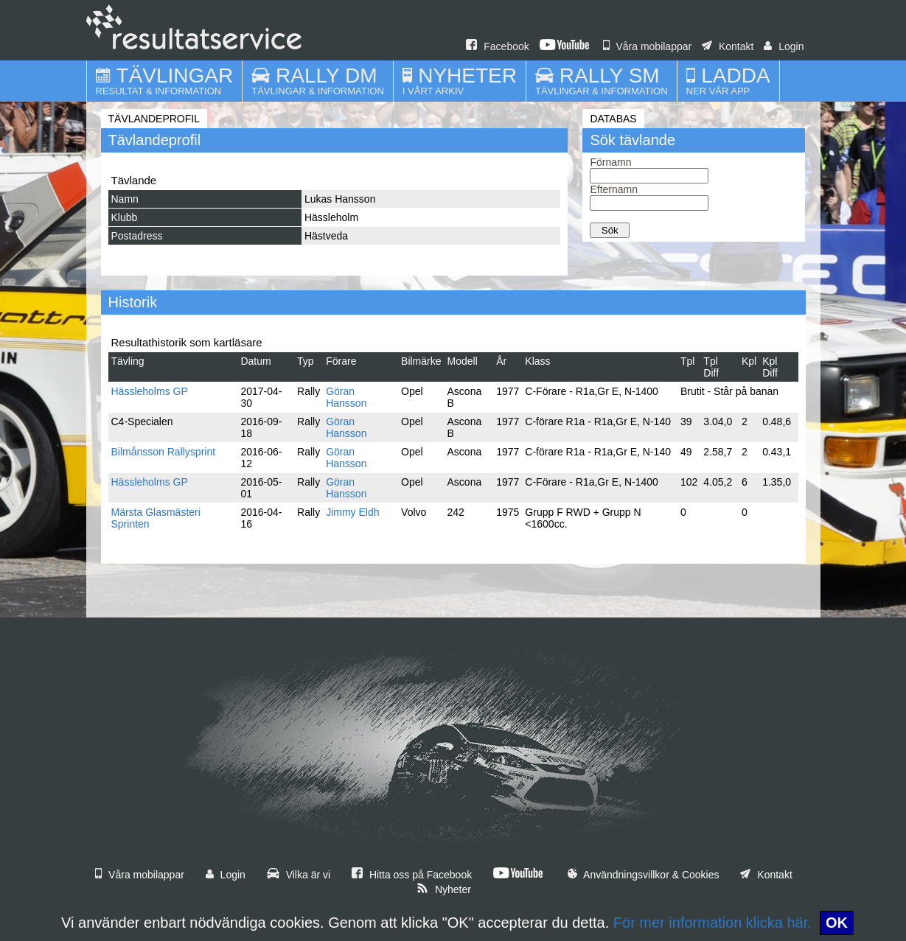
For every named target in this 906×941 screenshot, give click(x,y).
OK (837, 922)
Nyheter (444, 889)
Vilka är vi (298, 875)
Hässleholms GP (149, 391)
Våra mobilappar (647, 46)
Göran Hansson (346, 397)
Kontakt (727, 46)
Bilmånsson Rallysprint (163, 452)
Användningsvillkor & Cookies (643, 875)
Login (784, 46)
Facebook (497, 46)
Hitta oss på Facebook (412, 875)
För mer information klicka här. (712, 922)
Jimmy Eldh (352, 512)
